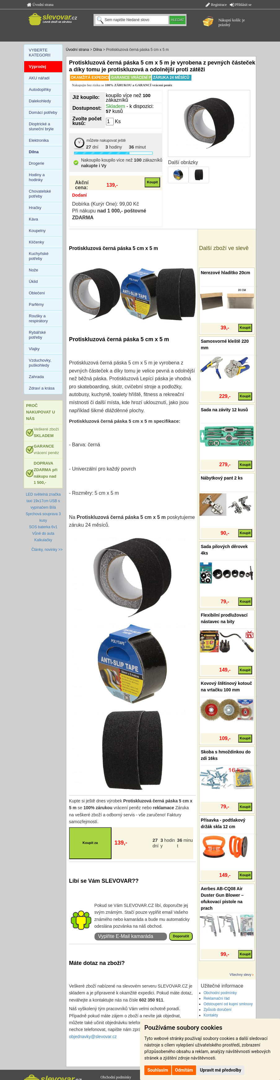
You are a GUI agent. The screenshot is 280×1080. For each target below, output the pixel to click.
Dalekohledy (40, 101)
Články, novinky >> (47, 549)
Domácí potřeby (43, 112)
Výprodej (37, 66)
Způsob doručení (217, 1009)
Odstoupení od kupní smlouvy (228, 1004)
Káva (33, 219)
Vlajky (34, 348)
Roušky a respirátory (38, 318)
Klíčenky (36, 242)
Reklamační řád (216, 998)
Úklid (33, 281)
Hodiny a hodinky (37, 177)
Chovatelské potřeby (40, 194)
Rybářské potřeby (37, 335)
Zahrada (36, 376)
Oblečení (37, 293)
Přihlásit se (241, 4)
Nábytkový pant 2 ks (222, 477)
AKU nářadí (39, 78)
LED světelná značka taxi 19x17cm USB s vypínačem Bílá (43, 501)
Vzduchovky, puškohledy (40, 363)
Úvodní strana (40, 4)
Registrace (216, 4)
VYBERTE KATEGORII (39, 52)
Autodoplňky (40, 89)
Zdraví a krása (42, 388)
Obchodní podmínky (220, 993)
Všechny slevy (240, 974)
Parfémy (36, 304)
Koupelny (37, 230)
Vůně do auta (43, 533)
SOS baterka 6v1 (43, 527)
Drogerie (36, 163)
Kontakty (210, 1015)
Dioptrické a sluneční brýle (41, 126)
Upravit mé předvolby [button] (220, 1070)
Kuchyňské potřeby (39, 256)
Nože (33, 270)
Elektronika (39, 140)
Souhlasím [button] (157, 1070)
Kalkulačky (43, 540)
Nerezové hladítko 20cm (225, 272)
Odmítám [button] (184, 1070)
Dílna (97, 49)
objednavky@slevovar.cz (93, 1036)
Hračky (35, 207)
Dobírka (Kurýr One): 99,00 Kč (105, 204)
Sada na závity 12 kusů (224, 409)
